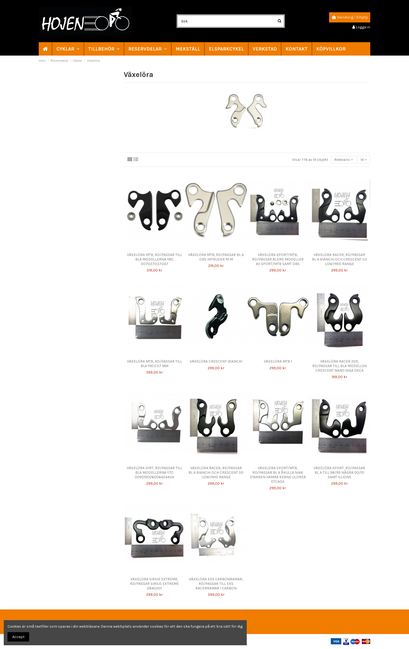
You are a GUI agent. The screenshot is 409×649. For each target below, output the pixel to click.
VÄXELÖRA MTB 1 (278, 361)
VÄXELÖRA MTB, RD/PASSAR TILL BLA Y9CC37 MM (154, 363)
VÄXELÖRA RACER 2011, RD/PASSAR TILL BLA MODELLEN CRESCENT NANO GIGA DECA (339, 366)
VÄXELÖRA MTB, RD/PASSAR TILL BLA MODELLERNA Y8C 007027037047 (154, 259)
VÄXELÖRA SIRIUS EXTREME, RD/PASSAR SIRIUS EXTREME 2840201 (154, 583)
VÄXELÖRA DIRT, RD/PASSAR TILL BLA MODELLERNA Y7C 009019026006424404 (154, 472)
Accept (18, 637)
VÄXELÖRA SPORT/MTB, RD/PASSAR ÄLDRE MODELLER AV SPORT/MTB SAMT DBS (278, 259)
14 (364, 159)
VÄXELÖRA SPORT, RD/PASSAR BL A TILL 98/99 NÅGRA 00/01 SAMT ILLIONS (339, 472)
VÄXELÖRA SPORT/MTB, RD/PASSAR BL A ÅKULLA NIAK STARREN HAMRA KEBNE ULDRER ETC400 (278, 475)
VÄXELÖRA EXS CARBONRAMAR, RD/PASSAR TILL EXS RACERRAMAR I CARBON (216, 583)
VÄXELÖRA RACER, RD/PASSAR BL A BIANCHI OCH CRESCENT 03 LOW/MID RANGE (339, 259)
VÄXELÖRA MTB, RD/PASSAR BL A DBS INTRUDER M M (216, 257)
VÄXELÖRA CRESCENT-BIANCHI (216, 361)
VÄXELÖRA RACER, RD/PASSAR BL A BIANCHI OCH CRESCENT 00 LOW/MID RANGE (216, 472)
